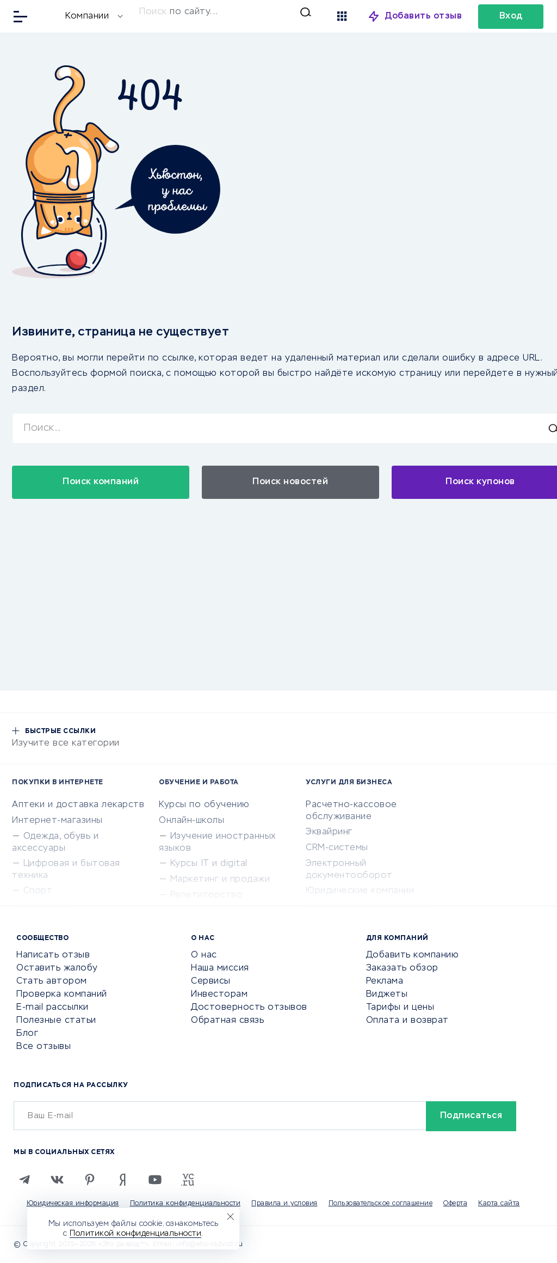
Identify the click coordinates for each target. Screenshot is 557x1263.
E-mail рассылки (52, 1007)
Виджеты (387, 994)
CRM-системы (337, 848)
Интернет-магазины (57, 820)
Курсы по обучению (204, 805)
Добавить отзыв (423, 16)
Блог (27, 1033)
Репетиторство (206, 895)
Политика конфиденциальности (185, 1203)
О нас (204, 955)
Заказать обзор (402, 968)
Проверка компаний (61, 994)
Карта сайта (499, 1203)
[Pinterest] (90, 1180)
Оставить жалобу (57, 968)
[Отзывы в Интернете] (47, 15)
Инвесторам (219, 994)
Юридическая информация (73, 1203)
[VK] (57, 1180)
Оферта (455, 1203)
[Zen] (122, 1180)
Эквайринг (329, 832)
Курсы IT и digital (208, 863)
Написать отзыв (53, 955)
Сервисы (211, 981)
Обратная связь (227, 1020)
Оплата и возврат (407, 1020)
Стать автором (51, 981)
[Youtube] (155, 1180)
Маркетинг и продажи (220, 879)
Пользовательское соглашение (381, 1203)
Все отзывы (43, 1046)
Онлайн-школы (191, 820)
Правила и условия (284, 1203)
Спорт (38, 891)
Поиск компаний (101, 482)
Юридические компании (360, 891)
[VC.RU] (188, 1180)
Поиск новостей (290, 482)
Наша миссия (220, 968)
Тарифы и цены (400, 1007)
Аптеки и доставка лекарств (78, 805)
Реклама (385, 981)
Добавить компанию (412, 955)
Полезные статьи (56, 1020)
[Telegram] (24, 1180)
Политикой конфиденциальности (135, 1233)
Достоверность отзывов (249, 1007)
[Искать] (225, 12)
